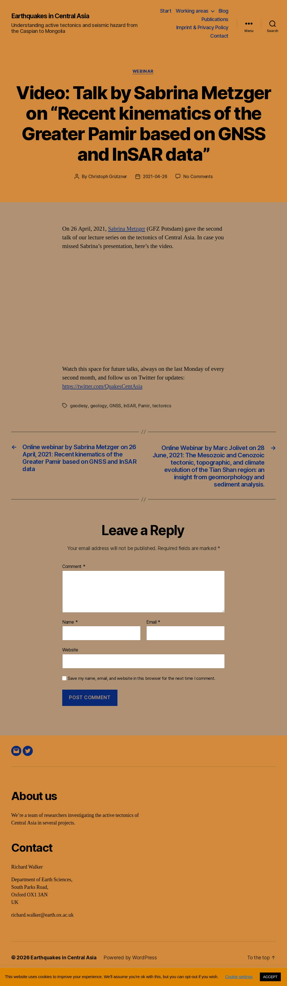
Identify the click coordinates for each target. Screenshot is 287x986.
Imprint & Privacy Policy (202, 27)
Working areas (192, 11)
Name (70, 634)
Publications (215, 19)
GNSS (115, 406)
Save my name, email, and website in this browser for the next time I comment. (141, 691)
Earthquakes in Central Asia (53, 16)
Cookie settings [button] (239, 976)
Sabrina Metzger (127, 229)
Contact (219, 36)
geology (99, 406)
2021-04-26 (155, 177)
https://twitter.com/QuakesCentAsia (104, 387)
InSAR (130, 406)
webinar (143, 71)
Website (70, 662)
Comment (73, 579)
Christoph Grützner (106, 177)
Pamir (144, 406)
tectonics (162, 406)
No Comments (199, 177)
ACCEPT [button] (270, 977)
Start (166, 11)
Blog (223, 11)
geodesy (79, 406)
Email (153, 634)
